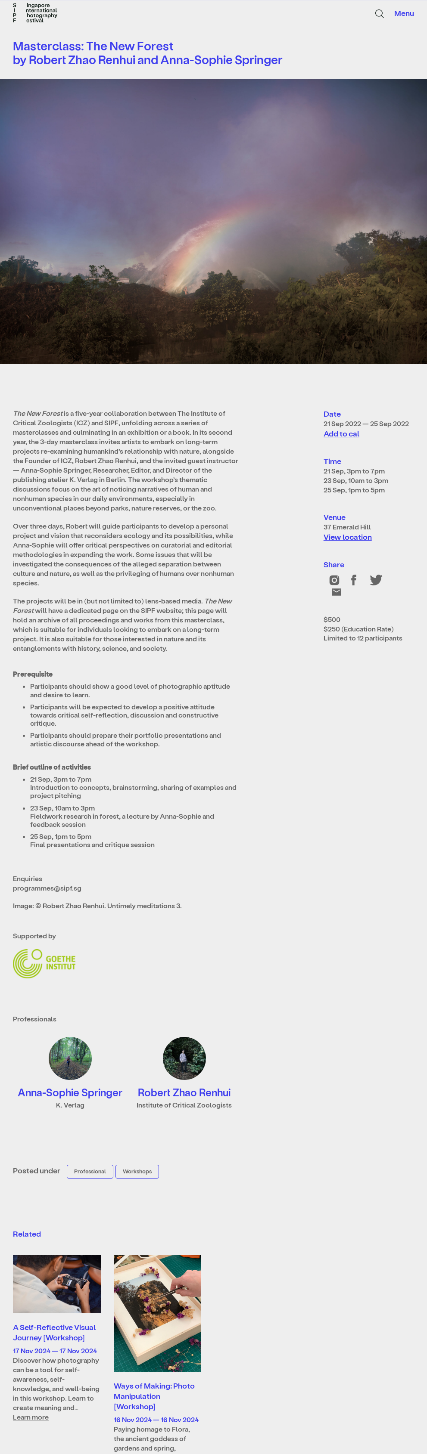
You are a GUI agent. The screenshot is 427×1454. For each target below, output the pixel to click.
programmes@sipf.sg (47, 888)
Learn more (31, 1417)
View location (348, 536)
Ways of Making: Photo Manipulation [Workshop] (154, 1396)
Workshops (137, 1171)
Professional (90, 1171)
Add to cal (341, 433)
